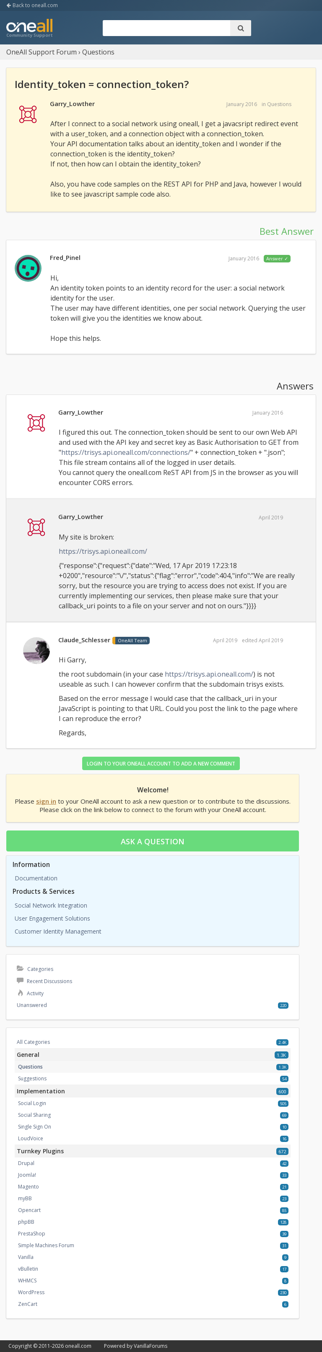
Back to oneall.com (32, 5)
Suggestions (32, 1078)
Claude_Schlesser (84, 640)
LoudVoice (30, 1138)
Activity (30, 993)
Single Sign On (34, 1126)
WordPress (31, 1292)
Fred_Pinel (65, 257)
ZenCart (27, 1304)
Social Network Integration (51, 905)
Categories (35, 969)
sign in (46, 801)
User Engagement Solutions (52, 918)
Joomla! (27, 1174)
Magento (28, 1186)
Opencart (29, 1210)
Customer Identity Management (58, 931)
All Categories (33, 1042)
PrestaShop (31, 1233)
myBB (25, 1198)
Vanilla (26, 1257)
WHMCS (27, 1280)
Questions (279, 104)
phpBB (26, 1221)
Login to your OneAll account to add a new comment (161, 763)
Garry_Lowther (72, 103)
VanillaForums (150, 1345)
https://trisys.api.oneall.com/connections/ (125, 452)
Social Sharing (34, 1114)
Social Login (32, 1103)
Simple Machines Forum (46, 1245)
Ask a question (152, 841)
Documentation (36, 878)
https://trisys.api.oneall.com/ (103, 551)
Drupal (26, 1163)
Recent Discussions (44, 981)
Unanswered (32, 1005)
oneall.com (78, 1345)
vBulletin (28, 1268)
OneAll (29, 29)
